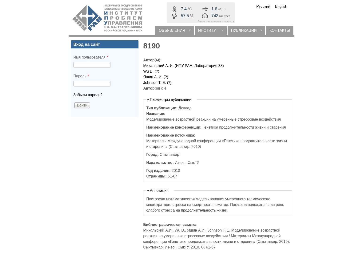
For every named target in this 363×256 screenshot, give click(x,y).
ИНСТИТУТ (209, 31)
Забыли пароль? (88, 95)
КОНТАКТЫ (280, 30)
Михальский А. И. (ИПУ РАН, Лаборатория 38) (183, 66)
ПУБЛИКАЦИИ (245, 31)
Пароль (81, 76)
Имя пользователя (90, 57)
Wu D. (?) (151, 71)
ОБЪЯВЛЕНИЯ (173, 31)
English (281, 6)
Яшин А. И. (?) (155, 77)
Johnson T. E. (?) (157, 83)
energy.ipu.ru (228, 21)
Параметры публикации (170, 100)
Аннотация (159, 191)
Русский (263, 6)
